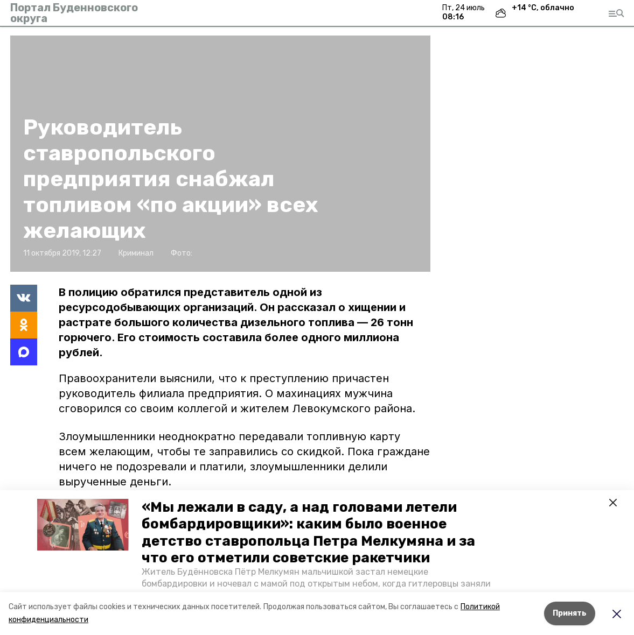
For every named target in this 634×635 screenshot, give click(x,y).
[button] (83, 525)
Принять (570, 613)
